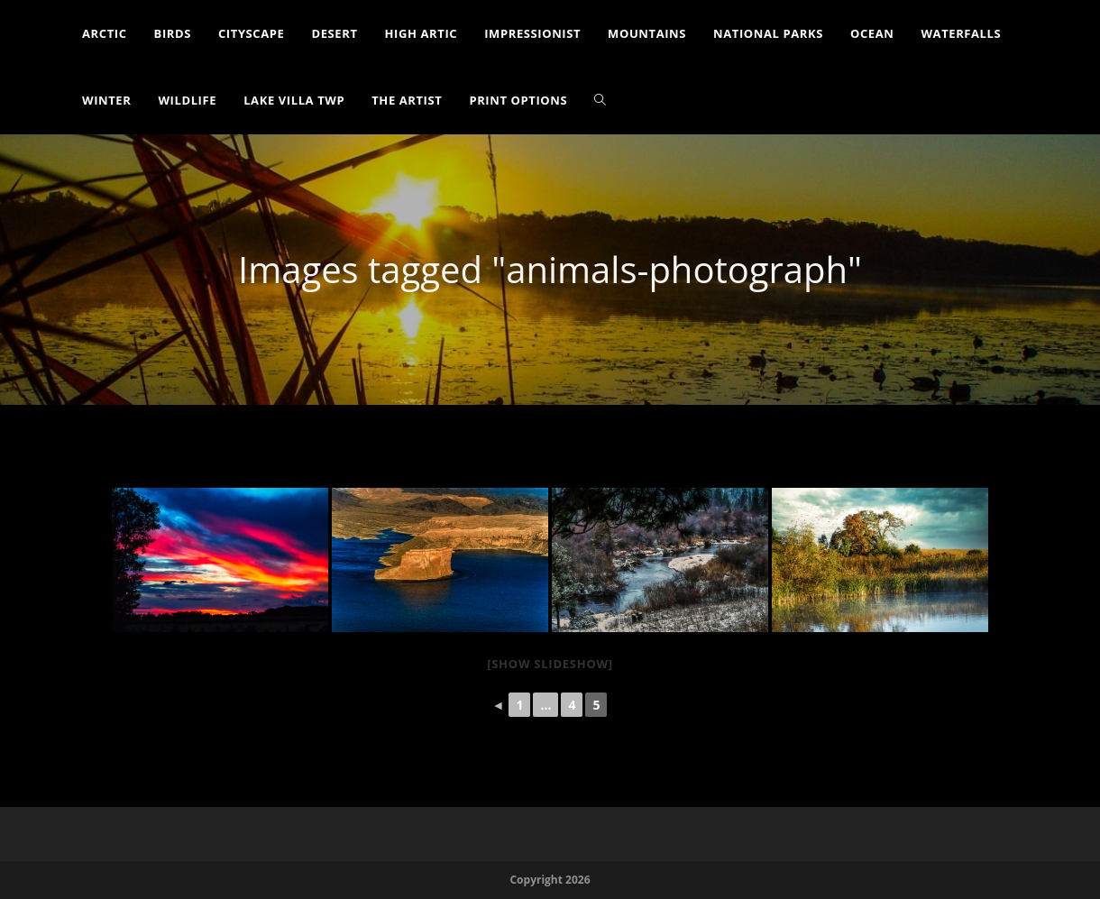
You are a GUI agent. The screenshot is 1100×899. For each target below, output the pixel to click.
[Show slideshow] (550, 664)
